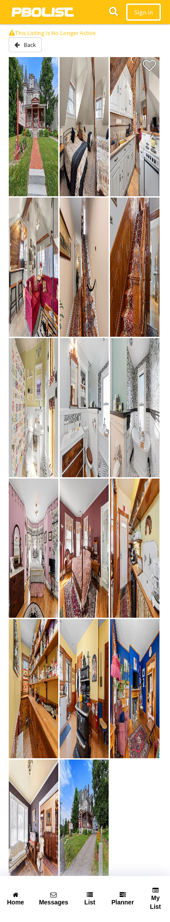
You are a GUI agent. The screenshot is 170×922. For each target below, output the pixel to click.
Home (15, 899)
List (90, 899)
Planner (122, 899)
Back (25, 45)
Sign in (143, 12)
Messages (53, 899)
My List (155, 898)
